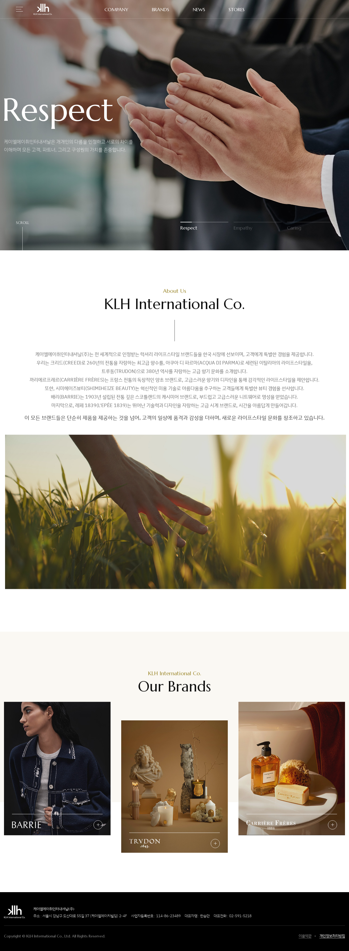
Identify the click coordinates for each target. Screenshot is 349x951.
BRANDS (160, 9)
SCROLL (22, 223)
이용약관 (305, 935)
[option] (174, 125)
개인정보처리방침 (332, 935)
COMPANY (116, 9)
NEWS (199, 9)
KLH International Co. (43, 9)
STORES (237, 9)
